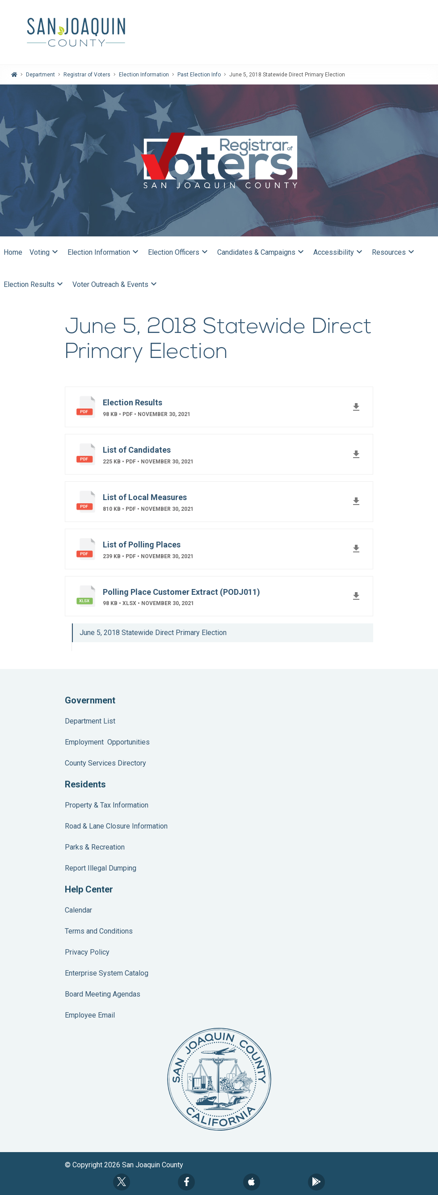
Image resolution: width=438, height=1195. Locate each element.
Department (40, 75)
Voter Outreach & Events (115, 284)
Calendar (78, 910)
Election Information (144, 75)
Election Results (34, 284)
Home (13, 252)
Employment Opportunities (107, 742)
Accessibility (339, 252)
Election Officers (179, 252)
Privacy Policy (87, 952)
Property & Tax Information (106, 805)
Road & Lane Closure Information (116, 826)
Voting (44, 252)
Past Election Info (199, 75)
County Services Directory (105, 763)
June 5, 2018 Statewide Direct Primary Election (153, 632)
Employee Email (90, 1015)
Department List (90, 721)
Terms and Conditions (99, 931)
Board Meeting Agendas (102, 994)
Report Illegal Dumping (100, 868)
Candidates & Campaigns (261, 252)
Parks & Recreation (95, 847)
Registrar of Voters (86, 75)
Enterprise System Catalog (106, 973)
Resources (394, 252)
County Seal (219, 1079)
